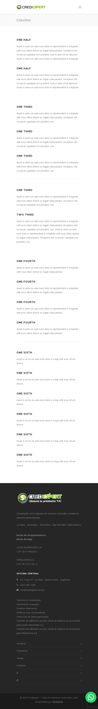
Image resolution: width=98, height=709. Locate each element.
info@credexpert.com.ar (32, 589)
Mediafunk (57, 701)
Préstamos (22, 650)
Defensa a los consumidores (31, 612)
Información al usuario (28, 604)
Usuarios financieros (27, 608)
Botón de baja (24, 539)
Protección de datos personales (32, 616)
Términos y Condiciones (29, 600)
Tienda (20, 658)
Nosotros (21, 643)
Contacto (21, 665)
